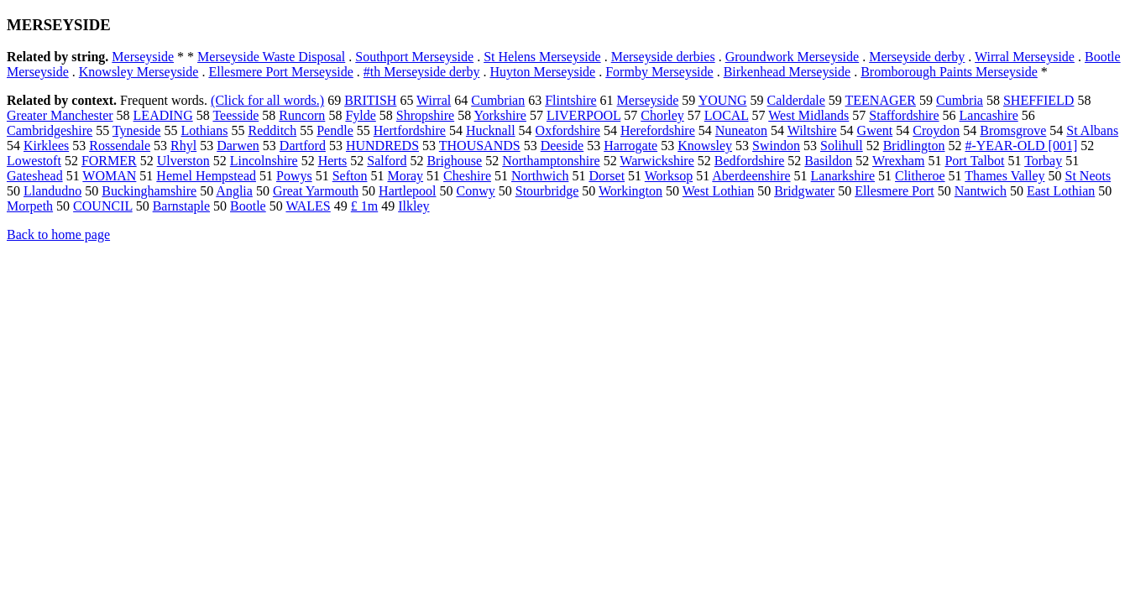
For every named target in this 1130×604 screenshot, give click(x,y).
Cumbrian (498, 100)
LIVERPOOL (583, 115)
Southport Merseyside (414, 56)
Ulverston (183, 161)
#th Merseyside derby (422, 72)
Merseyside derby (917, 56)
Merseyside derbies (663, 56)
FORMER (109, 161)
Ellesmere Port (894, 191)
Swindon (776, 145)
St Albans (1092, 130)
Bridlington (914, 145)
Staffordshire (904, 115)
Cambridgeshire (49, 130)
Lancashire (989, 115)
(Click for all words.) (267, 100)
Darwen (238, 145)
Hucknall (490, 130)
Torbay (1043, 161)
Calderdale (796, 100)
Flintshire (570, 100)
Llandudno (52, 191)
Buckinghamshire (149, 191)
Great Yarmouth (315, 191)
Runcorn (302, 115)
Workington (630, 191)
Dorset (607, 176)
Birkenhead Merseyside (787, 72)
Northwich (539, 176)
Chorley (662, 115)
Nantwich (981, 191)
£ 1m (364, 206)
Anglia (234, 191)
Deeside (562, 145)
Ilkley (413, 206)
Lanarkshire (843, 176)
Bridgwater (804, 191)
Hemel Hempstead (206, 176)
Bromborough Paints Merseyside (949, 72)
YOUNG (722, 100)
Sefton (350, 176)
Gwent (875, 130)
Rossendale (119, 145)
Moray (405, 176)
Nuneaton (741, 130)
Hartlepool (407, 191)
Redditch (272, 130)
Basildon (828, 161)
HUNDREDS (382, 145)
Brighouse (454, 161)
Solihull (841, 145)
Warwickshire (656, 161)
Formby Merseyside (659, 72)
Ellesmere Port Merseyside (280, 72)
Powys (294, 176)
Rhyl (183, 145)
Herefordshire (657, 130)
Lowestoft (34, 161)
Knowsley (704, 145)
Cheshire (467, 176)
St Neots (1088, 176)
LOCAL (726, 115)
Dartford (303, 145)
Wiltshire (812, 130)
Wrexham (898, 161)
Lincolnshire (264, 161)
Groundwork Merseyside (792, 56)
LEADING (163, 115)
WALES (307, 206)
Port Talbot (974, 161)
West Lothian (718, 191)
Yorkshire (500, 115)
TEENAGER (880, 100)
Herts (333, 161)
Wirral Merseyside (1025, 56)
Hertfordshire (410, 130)
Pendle (335, 130)
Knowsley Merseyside (139, 72)
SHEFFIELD (1038, 100)
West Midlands (808, 115)
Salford (386, 161)
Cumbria (959, 100)
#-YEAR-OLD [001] (1021, 145)
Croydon (936, 130)
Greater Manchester (60, 115)
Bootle (248, 206)
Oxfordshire (568, 130)
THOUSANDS (480, 145)
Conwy (476, 191)
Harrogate (630, 145)
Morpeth (30, 206)
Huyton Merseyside (542, 72)
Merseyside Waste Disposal (271, 56)
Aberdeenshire (751, 176)
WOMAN (109, 176)
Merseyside (143, 56)
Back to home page (58, 234)
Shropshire (425, 115)
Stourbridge (547, 191)
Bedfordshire (749, 161)
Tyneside (136, 130)
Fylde (360, 115)
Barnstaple (181, 206)
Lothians (204, 130)
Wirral (433, 100)
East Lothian (1061, 191)
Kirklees (46, 145)
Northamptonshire (550, 161)
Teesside (235, 115)
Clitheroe (920, 176)
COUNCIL (103, 206)
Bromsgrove (1013, 130)
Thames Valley (1004, 176)
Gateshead (35, 176)
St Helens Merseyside (542, 56)
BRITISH (370, 100)
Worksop (669, 176)
